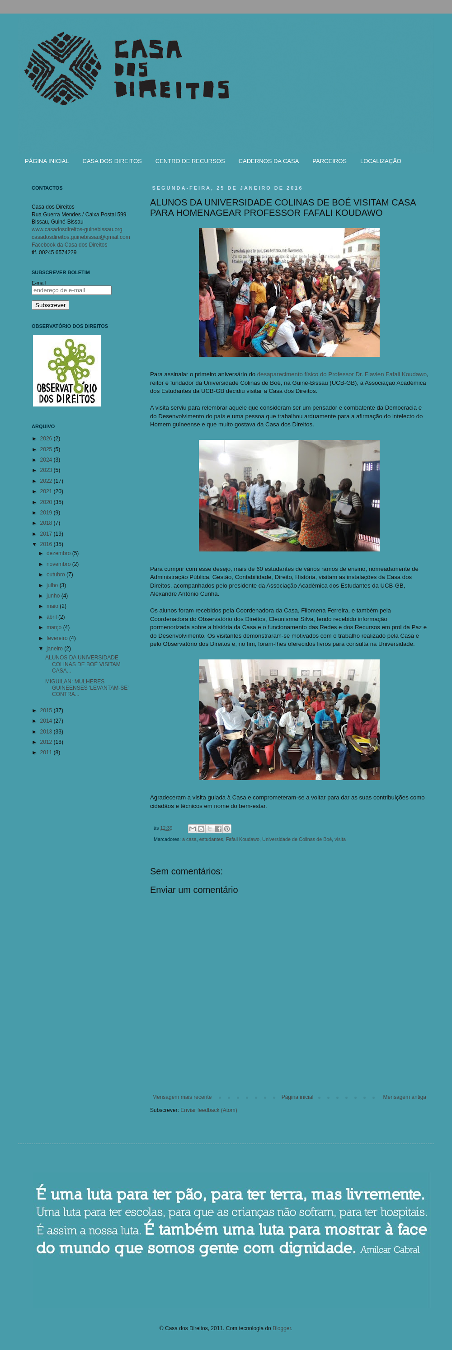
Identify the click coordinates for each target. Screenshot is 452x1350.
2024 (47, 460)
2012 (47, 742)
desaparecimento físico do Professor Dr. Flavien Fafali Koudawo (342, 374)
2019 (47, 512)
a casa (189, 839)
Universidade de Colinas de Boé (297, 839)
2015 (47, 710)
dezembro (59, 553)
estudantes (211, 839)
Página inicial (298, 1097)
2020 (47, 502)
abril (52, 617)
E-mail (39, 282)
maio (53, 606)
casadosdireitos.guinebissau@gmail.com (81, 237)
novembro (59, 564)
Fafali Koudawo (242, 839)
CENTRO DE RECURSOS (190, 161)
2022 (47, 481)
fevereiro (58, 638)
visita (340, 839)
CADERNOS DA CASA (269, 161)
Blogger (282, 1328)
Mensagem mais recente (182, 1097)
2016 (47, 544)
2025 (47, 449)
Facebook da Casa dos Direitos (69, 245)
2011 (47, 752)
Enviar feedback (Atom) (208, 1110)
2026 (47, 438)
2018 (47, 523)
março (55, 627)
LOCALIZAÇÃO (380, 161)
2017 (47, 534)
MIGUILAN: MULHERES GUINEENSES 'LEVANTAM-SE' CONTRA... (87, 688)
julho (53, 585)
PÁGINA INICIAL (47, 161)
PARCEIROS (329, 161)
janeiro (55, 648)
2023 (47, 470)
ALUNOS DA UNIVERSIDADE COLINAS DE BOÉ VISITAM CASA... (83, 664)
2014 (47, 721)
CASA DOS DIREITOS (112, 161)
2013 (47, 732)
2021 (47, 491)
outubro (56, 574)
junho (54, 596)
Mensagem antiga (404, 1097)
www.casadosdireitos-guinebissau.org (77, 229)
